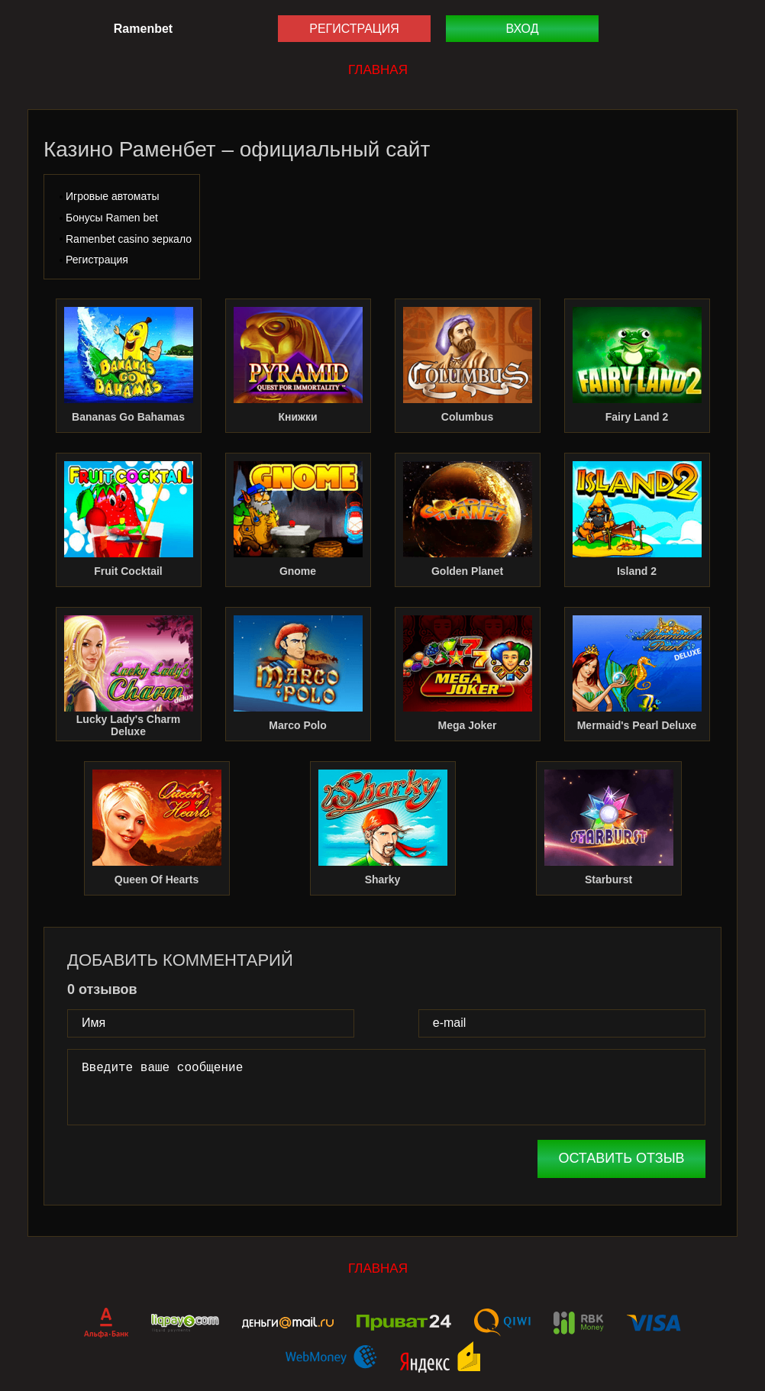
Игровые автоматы (112, 196)
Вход (521, 28)
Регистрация (354, 28)
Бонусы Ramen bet (112, 217)
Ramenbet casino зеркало (129, 239)
